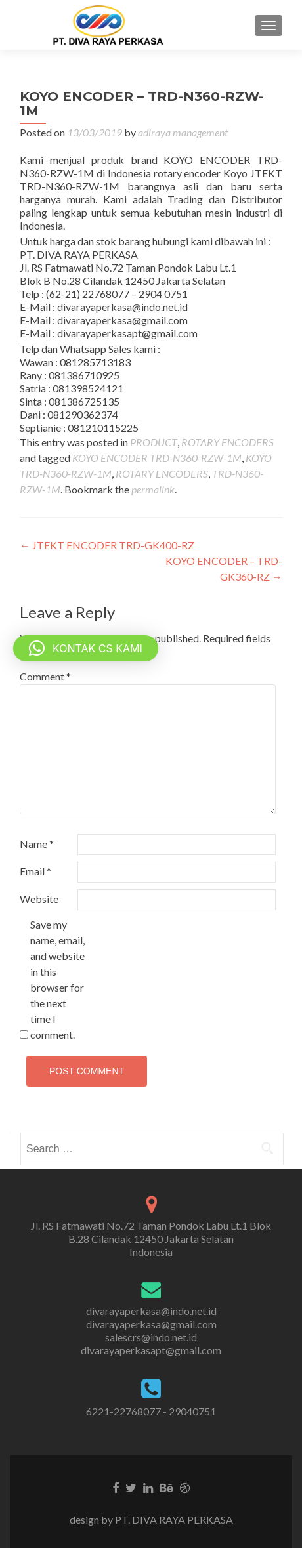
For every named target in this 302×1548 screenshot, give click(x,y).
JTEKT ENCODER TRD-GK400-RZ (107, 545)
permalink (153, 489)
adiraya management (183, 132)
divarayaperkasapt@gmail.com (151, 1350)
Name (37, 843)
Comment (45, 676)
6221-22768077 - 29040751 (151, 1411)
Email (35, 871)
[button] (85, 648)
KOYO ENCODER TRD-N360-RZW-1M (157, 457)
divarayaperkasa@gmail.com (151, 1324)
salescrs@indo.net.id (151, 1337)
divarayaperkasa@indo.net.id (151, 1311)
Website (39, 898)
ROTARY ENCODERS (227, 442)
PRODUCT (153, 442)
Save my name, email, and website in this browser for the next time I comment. (57, 979)
